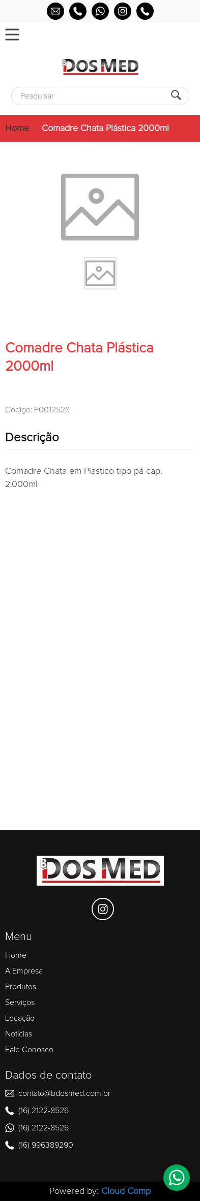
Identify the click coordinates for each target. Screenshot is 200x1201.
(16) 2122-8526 (43, 1111)
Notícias (18, 1034)
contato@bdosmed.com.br (64, 1093)
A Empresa (24, 971)
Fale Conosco (29, 1050)
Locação (20, 1018)
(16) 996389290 (45, 1145)
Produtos (20, 987)
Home (17, 128)
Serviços (20, 1002)
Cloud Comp (126, 1191)
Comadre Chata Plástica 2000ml (105, 128)
